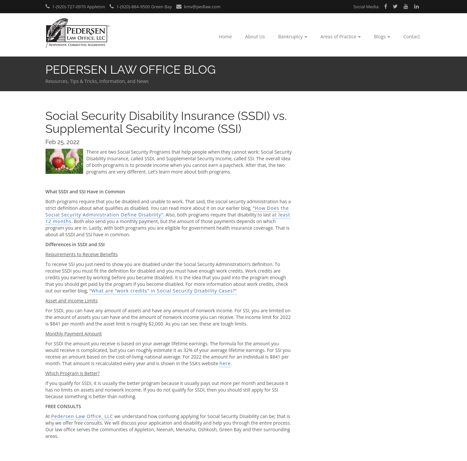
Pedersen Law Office (78, 33)
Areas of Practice (340, 36)
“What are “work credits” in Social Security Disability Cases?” (163, 291)
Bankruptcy (292, 36)
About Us (255, 36)
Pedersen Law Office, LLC (82, 416)
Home (225, 36)
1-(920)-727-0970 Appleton (75, 7)
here (225, 363)
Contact (411, 36)
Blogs (382, 36)
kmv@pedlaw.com (198, 7)
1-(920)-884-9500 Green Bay (141, 7)
